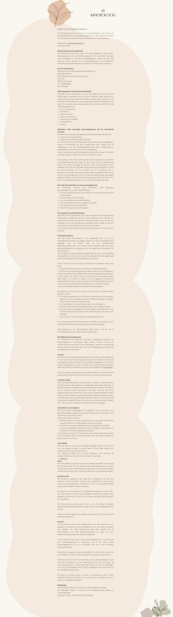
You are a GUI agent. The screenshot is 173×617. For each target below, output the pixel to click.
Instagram (64, 458)
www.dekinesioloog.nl (76, 43)
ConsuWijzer (108, 367)
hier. (103, 403)
